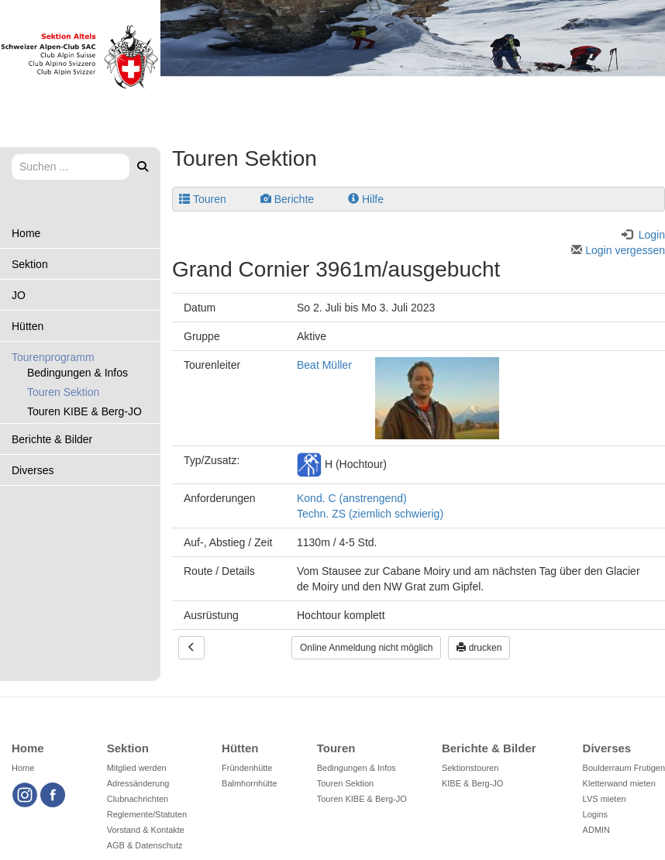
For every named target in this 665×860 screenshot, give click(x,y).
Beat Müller (324, 365)
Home (26, 233)
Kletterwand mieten (619, 783)
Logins (595, 814)
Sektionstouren (470, 767)
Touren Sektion (63, 392)
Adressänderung (138, 783)
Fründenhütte (247, 767)
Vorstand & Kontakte (145, 829)
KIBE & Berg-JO (472, 783)
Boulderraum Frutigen (624, 767)
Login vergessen (618, 250)
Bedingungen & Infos (77, 372)
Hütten (27, 326)
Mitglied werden (137, 767)
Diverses (32, 470)
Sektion (30, 264)
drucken (479, 647)
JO (19, 295)
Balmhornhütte (249, 783)
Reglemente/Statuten (147, 814)
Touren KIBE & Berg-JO (84, 411)
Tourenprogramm (53, 357)
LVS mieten (604, 798)
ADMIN (596, 829)
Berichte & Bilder (52, 439)
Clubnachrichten (138, 798)
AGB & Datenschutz (145, 845)
